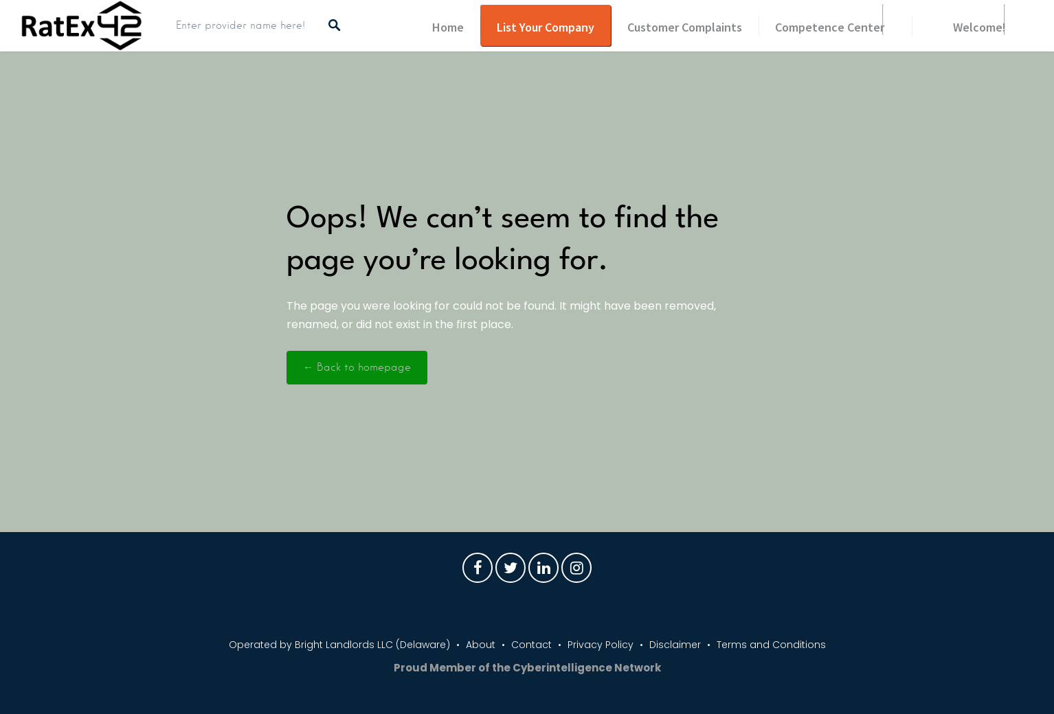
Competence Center (829, 27)
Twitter (510, 571)
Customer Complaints (684, 27)
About (480, 645)
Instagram (576, 571)
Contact (531, 645)
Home (448, 27)
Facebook (477, 571)
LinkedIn (543, 571)
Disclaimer (675, 645)
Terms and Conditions (771, 645)
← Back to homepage (357, 367)
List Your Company (545, 27)
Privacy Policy (600, 645)
